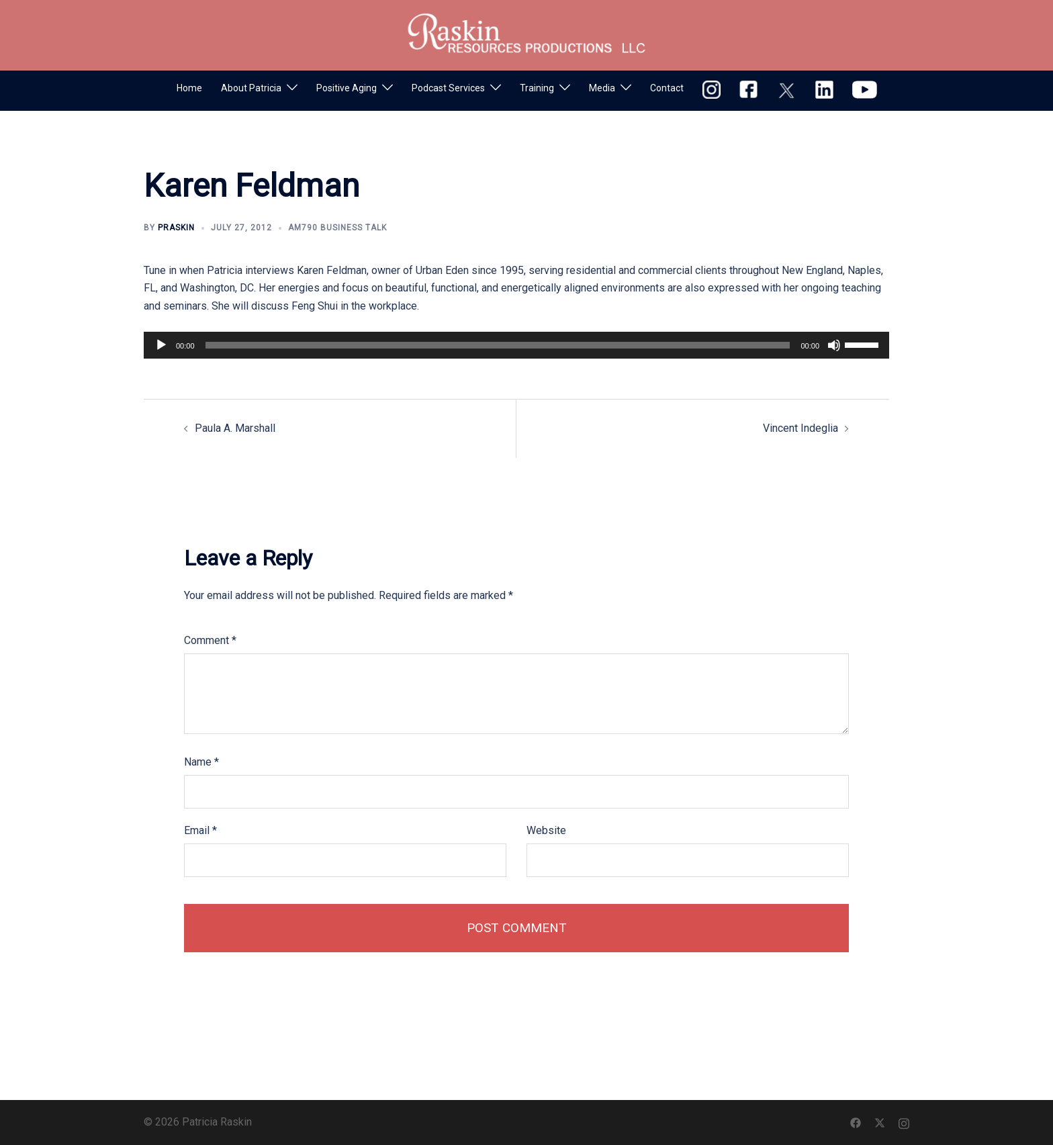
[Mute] (834, 345)
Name (201, 761)
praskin (176, 227)
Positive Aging (346, 88)
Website (546, 830)
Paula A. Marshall (235, 428)
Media (602, 88)
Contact (667, 88)
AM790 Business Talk (337, 227)
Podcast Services (448, 88)
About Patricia (251, 88)
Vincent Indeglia (800, 428)
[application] (516, 345)
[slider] (497, 345)
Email (200, 830)
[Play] (161, 345)
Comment (210, 640)
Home (189, 88)
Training (537, 88)
